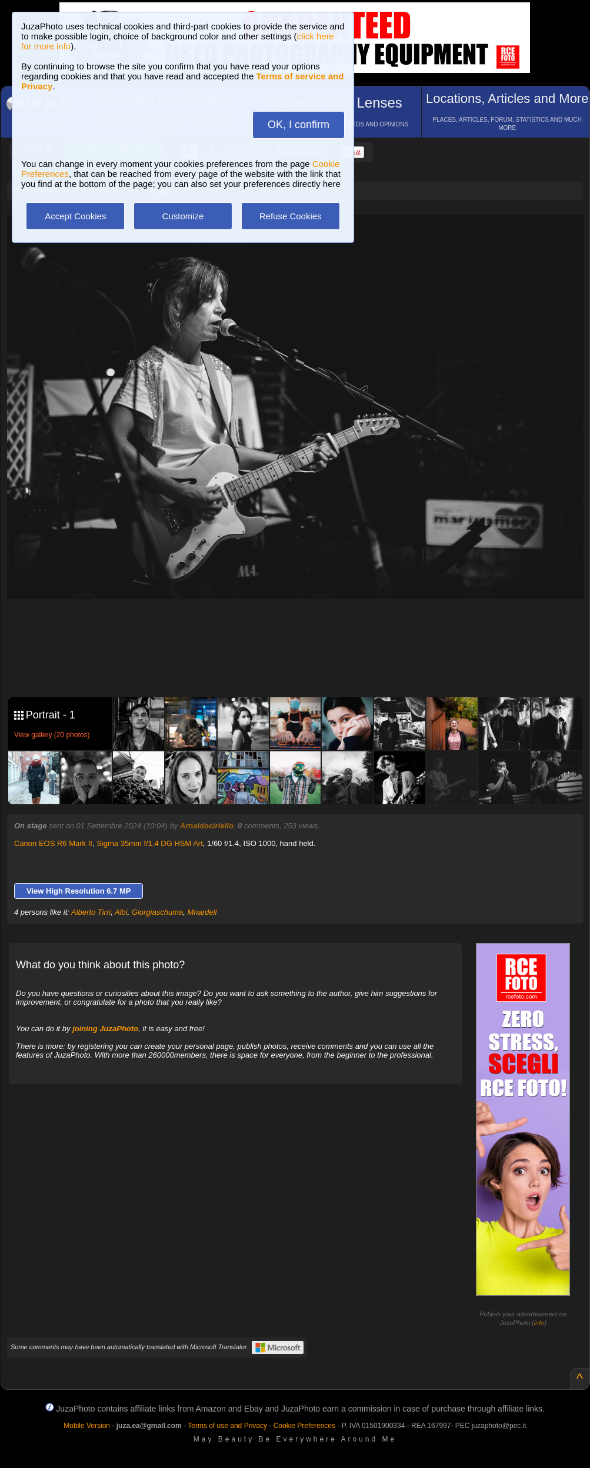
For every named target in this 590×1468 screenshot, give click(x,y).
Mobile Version (87, 1426)
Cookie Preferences (304, 1426)
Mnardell (201, 912)
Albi (121, 912)
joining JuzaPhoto (105, 1028)
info (539, 1322)
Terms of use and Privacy (227, 1426)
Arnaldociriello (207, 825)
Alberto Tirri (91, 912)
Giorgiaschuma (157, 912)
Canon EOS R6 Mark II (53, 843)
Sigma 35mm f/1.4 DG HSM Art (149, 843)
